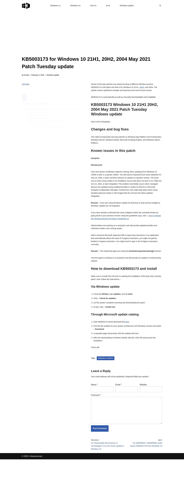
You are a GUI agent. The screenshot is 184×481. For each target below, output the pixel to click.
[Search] (160, 5)
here (142, 223)
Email (118, 402)
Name (94, 402)
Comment (96, 413)
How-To (93, 6)
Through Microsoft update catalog (47, 122)
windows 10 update (106, 375)
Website (143, 402)
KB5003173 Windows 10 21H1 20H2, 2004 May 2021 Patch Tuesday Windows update (51, 105)
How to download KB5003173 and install (46, 116)
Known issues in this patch (40, 113)
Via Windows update (42, 119)
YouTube (26, 85)
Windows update (127, 6)
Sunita (26, 75)
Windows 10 (75, 6)
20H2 (144, 88)
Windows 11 (54, 6)
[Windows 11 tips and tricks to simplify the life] (26, 5)
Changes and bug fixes (39, 110)
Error (108, 6)
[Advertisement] (92, 37)
